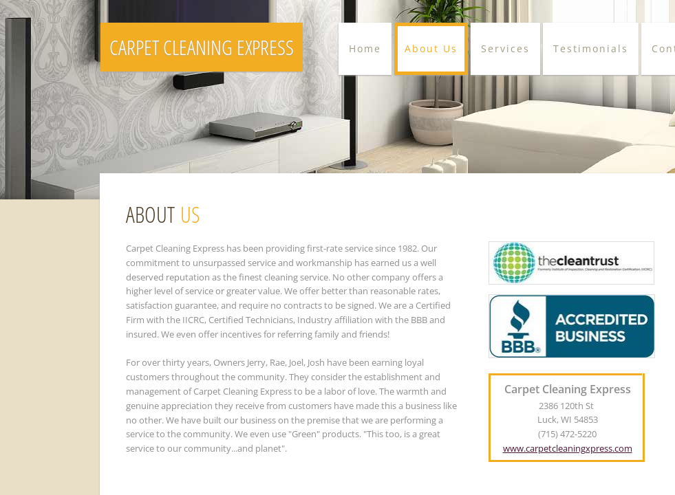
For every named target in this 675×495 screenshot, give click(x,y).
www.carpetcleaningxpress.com (567, 448)
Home (365, 48)
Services (505, 48)
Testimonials (590, 48)
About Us (431, 48)
